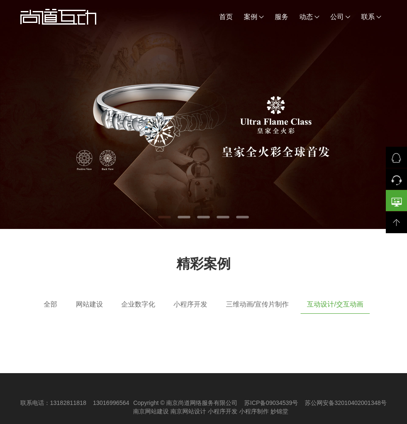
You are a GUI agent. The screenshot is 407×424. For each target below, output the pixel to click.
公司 (340, 16)
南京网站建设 (151, 411)
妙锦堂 (279, 411)
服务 (281, 16)
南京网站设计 (188, 411)
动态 (309, 16)
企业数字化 (138, 304)
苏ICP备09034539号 (271, 402)
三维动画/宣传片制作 (257, 304)
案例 (254, 16)
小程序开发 (190, 304)
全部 (50, 304)
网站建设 (89, 304)
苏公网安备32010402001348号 (346, 402)
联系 (371, 16)
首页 (226, 16)
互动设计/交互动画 (335, 304)
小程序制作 (254, 411)
